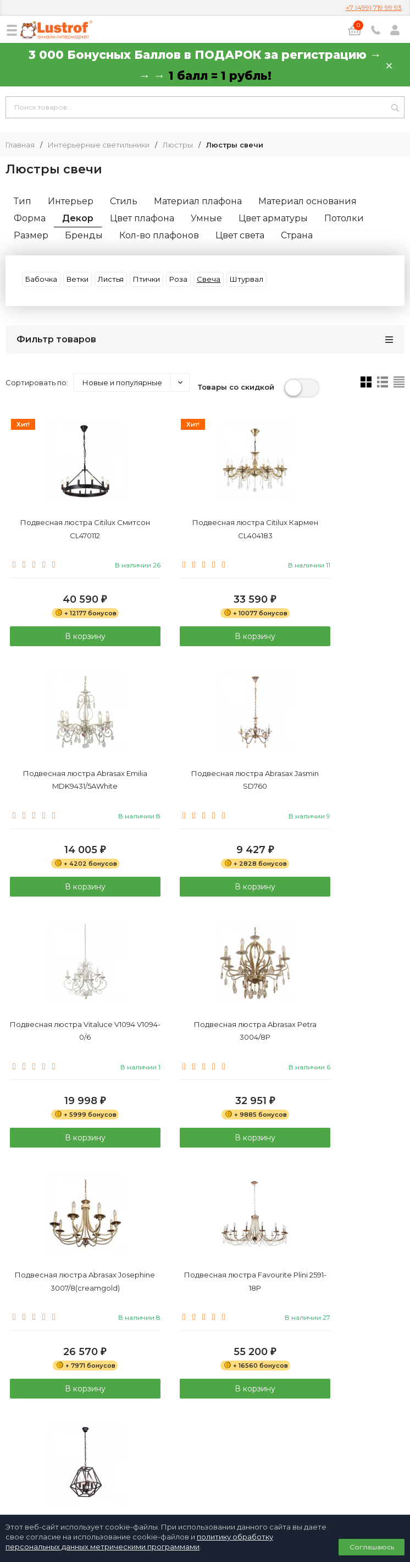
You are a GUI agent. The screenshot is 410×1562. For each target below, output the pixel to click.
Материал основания (307, 201)
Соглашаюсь (372, 1547)
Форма (30, 218)
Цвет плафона (142, 218)
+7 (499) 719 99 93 (374, 7)
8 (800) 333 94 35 (205, 1388)
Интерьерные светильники (98, 145)
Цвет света (239, 235)
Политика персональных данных (205, 1442)
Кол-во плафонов (159, 235)
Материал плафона (198, 201)
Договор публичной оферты (205, 1455)
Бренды (84, 235)
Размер (31, 235)
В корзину (68, 640)
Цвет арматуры (273, 218)
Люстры (178, 145)
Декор (77, 218)
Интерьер (70, 201)
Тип (22, 201)
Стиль (123, 201)
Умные (206, 218)
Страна (297, 235)
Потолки (344, 218)
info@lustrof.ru (209, 1419)
